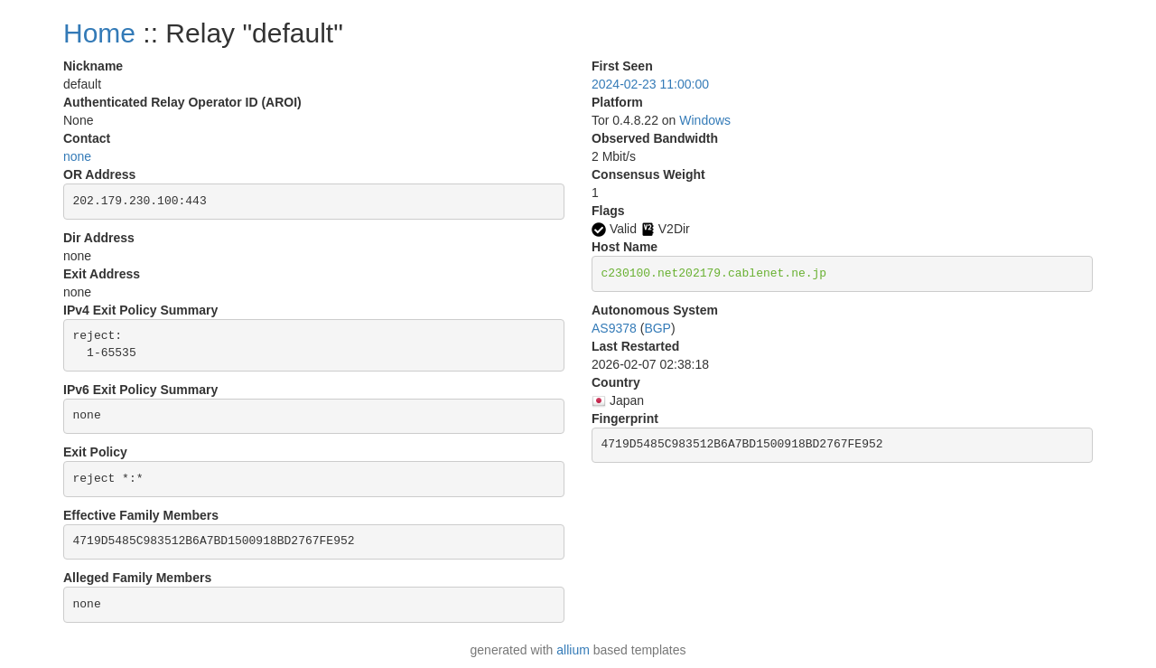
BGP (657, 328)
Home (99, 33)
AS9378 (614, 328)
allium (573, 650)
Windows (705, 120)
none (77, 156)
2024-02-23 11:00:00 (650, 84)
